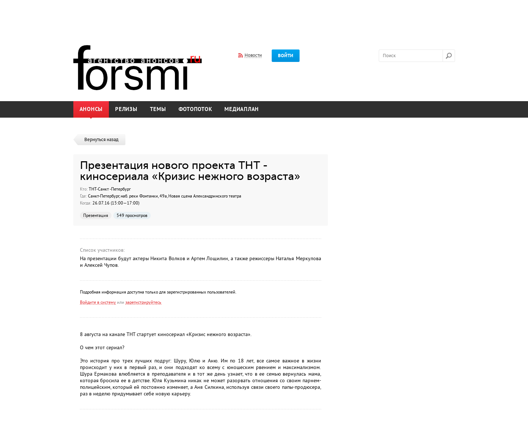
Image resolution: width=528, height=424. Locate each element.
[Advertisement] (264, 17)
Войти (285, 56)
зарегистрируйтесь (143, 302)
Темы (158, 109)
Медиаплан (241, 109)
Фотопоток (195, 109)
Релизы (126, 109)
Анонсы (91, 109)
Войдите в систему (98, 302)
